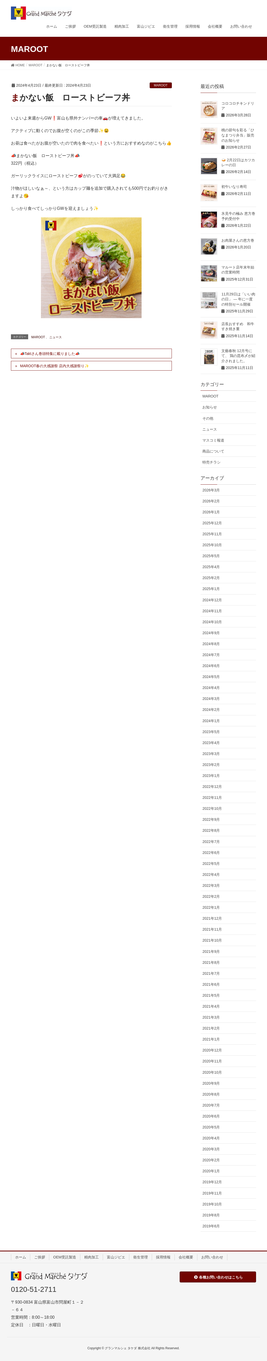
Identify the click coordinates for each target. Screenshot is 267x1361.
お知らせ (209, 407)
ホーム (20, 1257)
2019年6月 (211, 1226)
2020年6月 (211, 1116)
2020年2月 (211, 1160)
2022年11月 (212, 797)
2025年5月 (211, 556)
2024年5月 (211, 677)
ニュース (55, 337)
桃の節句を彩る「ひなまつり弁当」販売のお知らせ (237, 135)
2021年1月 (211, 1039)
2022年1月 (211, 907)
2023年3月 (211, 754)
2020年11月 (212, 1061)
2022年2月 (211, 896)
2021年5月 (211, 995)
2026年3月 (211, 490)
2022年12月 (212, 786)
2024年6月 (211, 666)
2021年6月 (211, 984)
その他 (207, 418)
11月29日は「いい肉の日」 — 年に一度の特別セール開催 (238, 299)
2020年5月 (211, 1127)
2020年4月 (211, 1138)
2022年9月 (211, 819)
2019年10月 (212, 1204)
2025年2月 (211, 578)
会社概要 (186, 1257)
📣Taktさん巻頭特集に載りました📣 (50, 354)
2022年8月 (211, 830)
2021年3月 (211, 1017)
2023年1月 (211, 776)
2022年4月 (211, 874)
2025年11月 (212, 534)
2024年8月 (211, 644)
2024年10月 (212, 622)
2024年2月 (211, 710)
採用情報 (163, 1257)
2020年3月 (211, 1149)
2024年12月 (212, 600)
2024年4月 (211, 688)
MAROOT (161, 85)
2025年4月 (211, 567)
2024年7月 (211, 655)
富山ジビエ (116, 1257)
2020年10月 (212, 1072)
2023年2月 (211, 765)
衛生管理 (140, 1257)
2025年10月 (212, 545)
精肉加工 (91, 1257)
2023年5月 (211, 732)
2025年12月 (212, 523)
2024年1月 (211, 721)
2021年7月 (211, 973)
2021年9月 (211, 951)
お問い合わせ (212, 1257)
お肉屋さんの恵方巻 (237, 240)
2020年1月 (211, 1171)
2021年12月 (212, 918)
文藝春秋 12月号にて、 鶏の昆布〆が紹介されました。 (238, 356)
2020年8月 (211, 1094)
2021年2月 (211, 1028)
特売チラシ (211, 462)
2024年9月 (211, 633)
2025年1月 (211, 589)
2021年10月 (212, 940)
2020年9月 (211, 1083)
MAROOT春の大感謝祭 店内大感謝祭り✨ (54, 366)
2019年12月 (212, 1182)
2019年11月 (212, 1193)
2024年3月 (211, 699)
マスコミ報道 (213, 440)
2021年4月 (211, 1006)
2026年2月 (211, 501)
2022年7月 (211, 842)
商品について (213, 451)
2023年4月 (211, 743)
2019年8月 (211, 1215)
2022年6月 (211, 853)
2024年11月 (212, 611)
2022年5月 (211, 863)
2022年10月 (212, 808)
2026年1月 (211, 512)
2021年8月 (211, 962)
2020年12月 (212, 1050)
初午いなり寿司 (234, 187)
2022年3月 (211, 885)
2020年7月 (211, 1105)
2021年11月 (212, 929)
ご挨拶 (39, 1257)
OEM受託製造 (64, 1257)
